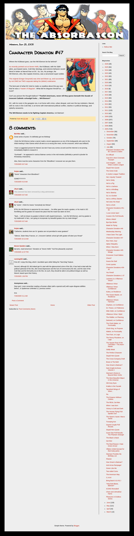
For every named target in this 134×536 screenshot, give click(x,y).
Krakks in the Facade (113, 386)
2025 (107, 67)
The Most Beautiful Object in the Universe (115, 379)
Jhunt (16, 189)
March (109, 512)
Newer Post (14, 305)
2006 (107, 126)
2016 (107, 95)
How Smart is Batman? (114, 365)
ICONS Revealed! (112, 489)
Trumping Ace (111, 422)
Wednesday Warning (113, 231)
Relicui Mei (108, 47)
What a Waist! (111, 219)
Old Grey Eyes (111, 383)
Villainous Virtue (112, 284)
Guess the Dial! (111, 261)
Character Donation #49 (114, 228)
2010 (107, 113)
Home (52, 305)
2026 (107, 64)
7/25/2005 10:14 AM (21, 239)
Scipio (16, 171)
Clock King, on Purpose (114, 328)
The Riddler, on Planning (115, 317)
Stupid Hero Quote (112, 168)
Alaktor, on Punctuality (114, 331)
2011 (107, 110)
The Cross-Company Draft (115, 359)
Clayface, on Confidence (115, 305)
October (110, 138)
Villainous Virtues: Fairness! (112, 301)
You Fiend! (110, 272)
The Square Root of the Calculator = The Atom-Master (115, 344)
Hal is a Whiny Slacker (114, 199)
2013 (107, 104)
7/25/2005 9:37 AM (21, 195)
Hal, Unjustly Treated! (113, 177)
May (108, 506)
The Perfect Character (114, 353)
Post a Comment (18, 300)
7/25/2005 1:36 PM (21, 276)
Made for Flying (111, 225)
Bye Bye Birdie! (111, 222)
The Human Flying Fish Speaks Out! (114, 412)
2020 (107, 82)
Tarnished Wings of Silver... (113, 390)
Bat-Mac (17, 134)
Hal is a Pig (110, 183)
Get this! (109, 441)
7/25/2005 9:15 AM (21, 182)
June (108, 502)
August (109, 144)
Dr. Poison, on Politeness (115, 308)
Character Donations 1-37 (115, 275)
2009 (107, 116)
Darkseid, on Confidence (115, 320)
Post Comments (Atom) (27, 309)
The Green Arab (112, 171)
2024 (107, 70)
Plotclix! (109, 459)
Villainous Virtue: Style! (114, 314)
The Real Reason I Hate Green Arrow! (114, 445)
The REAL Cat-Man (113, 402)
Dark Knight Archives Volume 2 (113, 369)
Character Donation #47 (114, 238)
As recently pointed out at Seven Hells (24, 67)
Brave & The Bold (112, 362)
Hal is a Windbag (112, 189)
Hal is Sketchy (111, 193)
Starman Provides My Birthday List (113, 455)
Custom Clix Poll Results (115, 216)
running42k (18, 259)
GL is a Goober (111, 196)
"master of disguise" (27, 89)
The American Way (113, 474)
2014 (107, 101)
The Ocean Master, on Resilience (114, 296)
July (108, 147)
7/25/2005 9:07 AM (21, 164)
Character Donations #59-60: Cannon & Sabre (115, 151)
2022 (107, 76)
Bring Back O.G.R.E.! (113, 481)
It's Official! (110, 155)
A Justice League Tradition (115, 174)
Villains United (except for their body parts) (115, 450)
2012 (107, 107)
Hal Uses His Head (113, 202)
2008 (107, 120)
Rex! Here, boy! (111, 241)
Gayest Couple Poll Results (113, 426)
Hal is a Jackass (112, 186)
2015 (107, 98)
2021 (107, 79)
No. (107, 394)
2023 (107, 73)
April (108, 509)
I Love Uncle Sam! (112, 213)
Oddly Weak (110, 349)
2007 (107, 123)
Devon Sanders (20, 246)
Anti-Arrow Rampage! (113, 465)
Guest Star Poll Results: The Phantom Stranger (115, 434)
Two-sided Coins (112, 471)
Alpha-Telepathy (112, 244)
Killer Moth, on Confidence (115, 311)
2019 (107, 85)
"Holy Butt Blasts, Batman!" (112, 485)
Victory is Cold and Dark (114, 408)
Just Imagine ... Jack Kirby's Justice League (115, 164)
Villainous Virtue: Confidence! (112, 288)
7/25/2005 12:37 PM (21, 252)
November (110, 135)
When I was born (112, 405)
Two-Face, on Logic (113, 334)
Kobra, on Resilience (113, 292)
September (111, 141)
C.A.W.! (109, 477)
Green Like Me (111, 468)
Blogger (76, 526)
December (110, 131)
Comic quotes (111, 264)
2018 (107, 89)
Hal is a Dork (110, 205)
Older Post (91, 305)
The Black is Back (112, 438)
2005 (107, 129)
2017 (107, 92)
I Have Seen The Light (114, 235)
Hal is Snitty (110, 180)
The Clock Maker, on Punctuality (113, 324)
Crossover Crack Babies (114, 255)
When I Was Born (112, 247)
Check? (109, 258)
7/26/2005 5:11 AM (21, 296)
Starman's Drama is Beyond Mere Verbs (114, 374)
